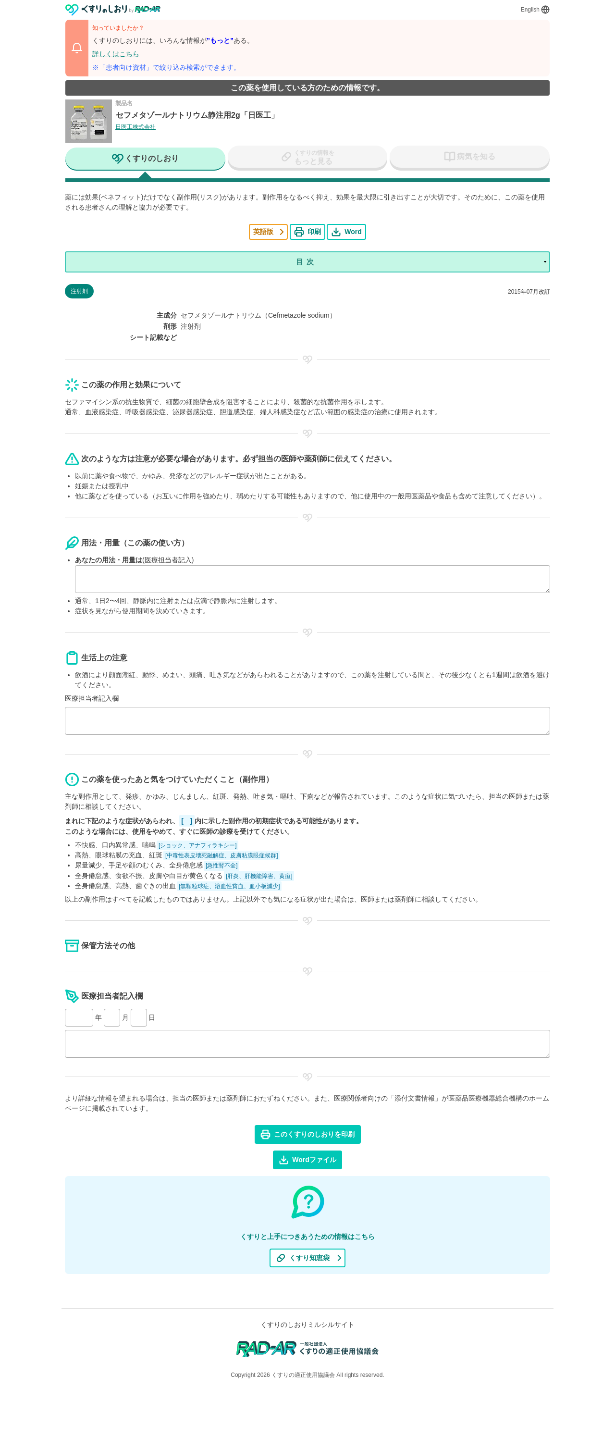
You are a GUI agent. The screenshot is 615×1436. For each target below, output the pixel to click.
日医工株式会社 (135, 127)
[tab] (145, 160)
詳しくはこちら (115, 54)
